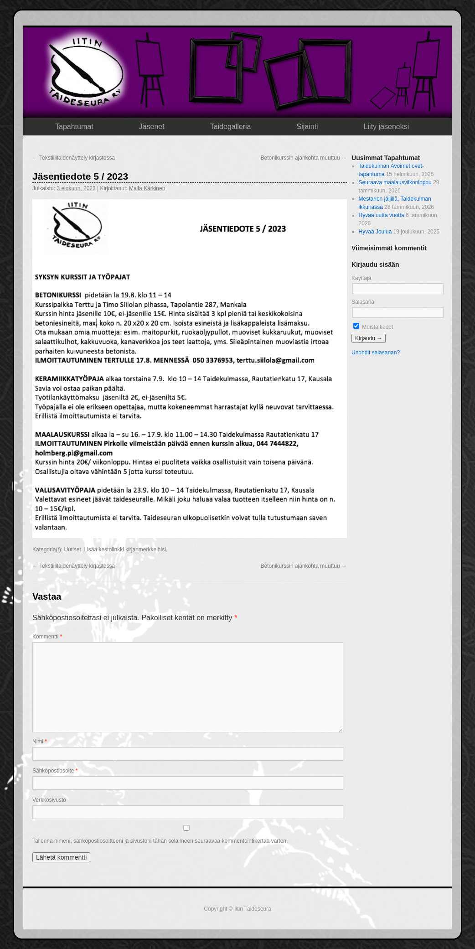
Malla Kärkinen (147, 188)
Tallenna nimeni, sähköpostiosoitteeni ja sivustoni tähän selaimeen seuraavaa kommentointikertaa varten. (160, 841)
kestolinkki (111, 549)
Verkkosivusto (49, 800)
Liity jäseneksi (386, 126)
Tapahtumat (74, 126)
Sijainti (307, 126)
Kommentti (47, 636)
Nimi (39, 741)
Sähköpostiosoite (54, 770)
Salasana (362, 302)
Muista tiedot (373, 327)
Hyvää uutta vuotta (381, 215)
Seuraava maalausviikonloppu (395, 182)
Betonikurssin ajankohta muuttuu (304, 158)
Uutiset (72, 549)
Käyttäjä (361, 278)
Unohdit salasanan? (375, 352)
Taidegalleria (230, 126)
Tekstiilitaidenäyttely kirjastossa (73, 158)
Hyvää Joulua (375, 231)
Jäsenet (152, 126)
